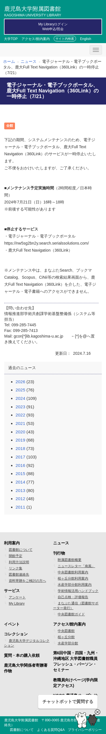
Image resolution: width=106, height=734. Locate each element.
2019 (20, 440)
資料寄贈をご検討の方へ (27, 581)
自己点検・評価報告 (73, 597)
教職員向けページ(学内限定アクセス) (75, 683)
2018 (20, 448)
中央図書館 (66, 631)
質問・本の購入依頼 (22, 655)
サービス (12, 590)
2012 (20, 498)
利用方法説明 (19, 562)
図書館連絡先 (19, 574)
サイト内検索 (64, 38)
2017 (20, 456)
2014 (20, 482)
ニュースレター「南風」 (76, 566)
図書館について (21, 550)
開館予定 (15, 556)
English (85, 39)
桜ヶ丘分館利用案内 (73, 578)
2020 (20, 431)
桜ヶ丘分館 (66, 637)
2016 (20, 465)
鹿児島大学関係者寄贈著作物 (25, 668)
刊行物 (59, 553)
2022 (20, 415)
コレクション (16, 634)
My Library (17, 604)
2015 (20, 473)
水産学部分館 (68, 643)
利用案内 (12, 543)
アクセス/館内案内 (35, 39)
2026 (20, 381)
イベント (12, 624)
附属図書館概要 (69, 560)
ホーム (9, 61)
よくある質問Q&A (50, 730)
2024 (20, 398)
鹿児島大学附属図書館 (32, 11)
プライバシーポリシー (85, 730)
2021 (20, 423)
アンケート (17, 597)
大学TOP (11, 39)
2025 (20, 389)
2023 (20, 406)
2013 (20, 490)
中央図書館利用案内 (73, 572)
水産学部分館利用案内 (75, 585)
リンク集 (15, 568)
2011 (20, 507)
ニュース (28, 61)
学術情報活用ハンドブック (78, 591)
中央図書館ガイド (71, 614)
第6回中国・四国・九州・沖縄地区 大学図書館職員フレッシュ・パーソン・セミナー (76, 661)
